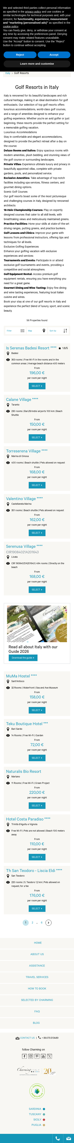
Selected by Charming (37, 1000)
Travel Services (37, 977)
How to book (37, 989)
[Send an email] (27, 1038)
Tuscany (35, 1114)
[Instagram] (30, 1056)
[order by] (58, 330)
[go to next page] (48, 923)
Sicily (37, 1120)
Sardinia (35, 1109)
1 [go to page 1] (25, 923)
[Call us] (56, 1138)
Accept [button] (53, 54)
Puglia (36, 1125)
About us (37, 954)
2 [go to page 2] (32, 923)
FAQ (37, 1011)
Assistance (37, 966)
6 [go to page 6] (41, 923)
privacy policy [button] (33, 11)
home (38, 943)
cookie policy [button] (10, 26)
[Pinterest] (37, 1056)
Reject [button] (20, 54)
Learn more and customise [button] (37, 63)
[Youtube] (43, 1056)
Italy (7, 73)
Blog (36, 1023)
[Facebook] (24, 1056)
